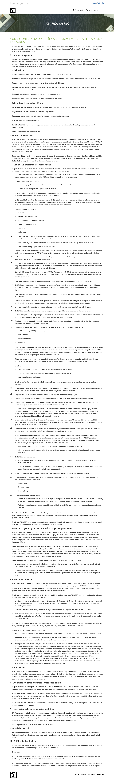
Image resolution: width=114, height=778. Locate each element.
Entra (94, 3)
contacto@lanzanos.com (30, 759)
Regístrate (100, 3)
